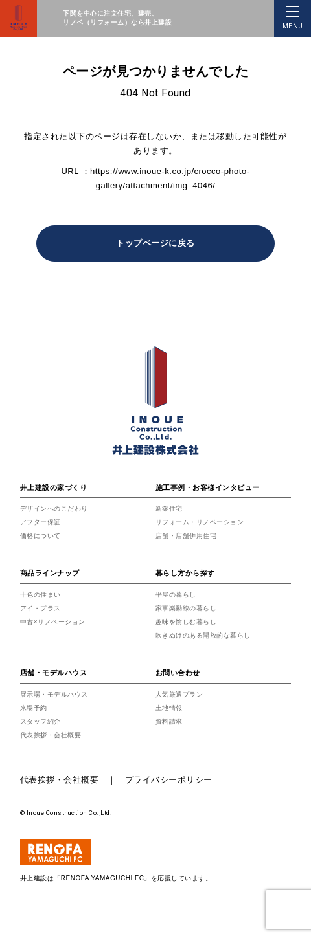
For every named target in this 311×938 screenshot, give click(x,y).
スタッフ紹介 (40, 721)
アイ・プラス (40, 608)
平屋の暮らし (176, 594)
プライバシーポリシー (169, 780)
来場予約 (33, 707)
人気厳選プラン (179, 694)
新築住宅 (169, 508)
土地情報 (169, 707)
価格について (40, 535)
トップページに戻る (155, 243)
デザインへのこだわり (54, 508)
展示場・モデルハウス (54, 694)
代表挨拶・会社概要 (51, 735)
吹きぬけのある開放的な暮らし (203, 635)
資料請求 (169, 721)
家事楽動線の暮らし (186, 608)
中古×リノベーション (53, 621)
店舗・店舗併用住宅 (186, 535)
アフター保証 (40, 522)
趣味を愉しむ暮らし (186, 621)
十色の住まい (40, 594)
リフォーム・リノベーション (200, 522)
